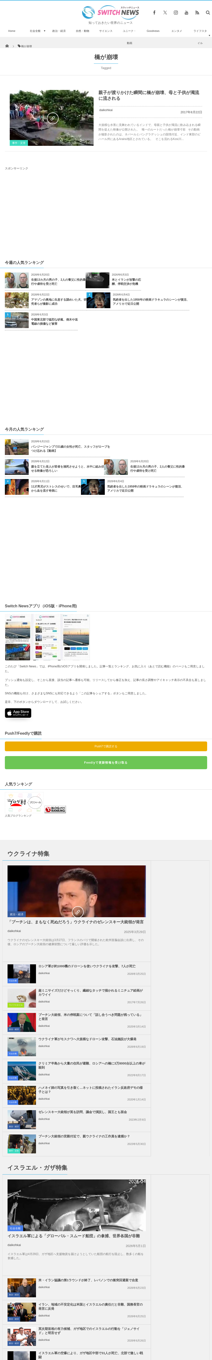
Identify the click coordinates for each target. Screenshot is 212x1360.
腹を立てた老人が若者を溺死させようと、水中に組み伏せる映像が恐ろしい (67, 468)
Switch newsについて (27, 1351)
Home (11, 30)
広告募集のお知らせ (185, 1351)
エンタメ (176, 30)
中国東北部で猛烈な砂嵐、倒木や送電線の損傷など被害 (54, 321)
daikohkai (106, 110)
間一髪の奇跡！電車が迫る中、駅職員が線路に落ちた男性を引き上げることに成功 (32, 1292)
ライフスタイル (200, 36)
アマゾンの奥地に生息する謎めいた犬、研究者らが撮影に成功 (59, 301)
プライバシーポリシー (86, 1351)
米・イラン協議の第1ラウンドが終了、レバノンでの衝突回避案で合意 (172, 1031)
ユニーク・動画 (129, 36)
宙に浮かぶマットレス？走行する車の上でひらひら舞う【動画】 (32, 1237)
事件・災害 (19, 142)
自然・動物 (82, 30)
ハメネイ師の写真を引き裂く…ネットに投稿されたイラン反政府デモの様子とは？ (172, 964)
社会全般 (35, 30)
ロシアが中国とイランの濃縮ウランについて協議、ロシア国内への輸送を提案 (68, 1152)
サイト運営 (56, 1351)
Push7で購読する (106, 746)
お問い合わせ (117, 1351)
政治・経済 (59, 30)
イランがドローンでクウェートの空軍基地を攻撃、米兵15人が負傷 (172, 1152)
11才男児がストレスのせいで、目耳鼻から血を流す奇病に (56, 488)
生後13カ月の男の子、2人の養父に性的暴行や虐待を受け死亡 (58, 282)
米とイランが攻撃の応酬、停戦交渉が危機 (126, 282)
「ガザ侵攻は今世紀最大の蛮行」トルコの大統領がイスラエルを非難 (172, 1128)
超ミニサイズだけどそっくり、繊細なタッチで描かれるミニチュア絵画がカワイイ (172, 891)
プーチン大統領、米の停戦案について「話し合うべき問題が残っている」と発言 (172, 915)
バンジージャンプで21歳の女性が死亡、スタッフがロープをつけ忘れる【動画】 (70, 449)
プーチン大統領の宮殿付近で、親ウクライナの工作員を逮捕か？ (172, 988)
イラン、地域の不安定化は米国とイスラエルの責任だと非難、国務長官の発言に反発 (172, 1055)
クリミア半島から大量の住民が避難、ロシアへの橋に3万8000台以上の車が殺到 (68, 964)
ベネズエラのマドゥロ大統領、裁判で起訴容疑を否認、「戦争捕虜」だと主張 (45, 1210)
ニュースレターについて (149, 1351)
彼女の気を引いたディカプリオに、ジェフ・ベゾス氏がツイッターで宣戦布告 (32, 1265)
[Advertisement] (106, 215)
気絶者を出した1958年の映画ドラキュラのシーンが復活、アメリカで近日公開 (151, 301)
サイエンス (106, 30)
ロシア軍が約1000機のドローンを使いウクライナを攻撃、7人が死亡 (172, 867)
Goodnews (153, 30)
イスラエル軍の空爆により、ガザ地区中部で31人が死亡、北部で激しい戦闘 (172, 1104)
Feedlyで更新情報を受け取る (106, 762)
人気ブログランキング (18, 815)
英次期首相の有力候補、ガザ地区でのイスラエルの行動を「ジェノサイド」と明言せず (172, 1082)
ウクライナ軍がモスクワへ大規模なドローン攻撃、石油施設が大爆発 (172, 940)
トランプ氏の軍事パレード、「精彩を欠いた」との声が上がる (32, 1320)
